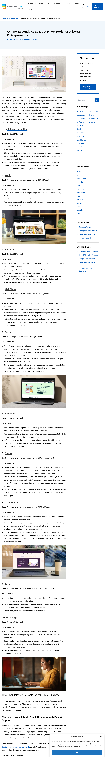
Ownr (8, 332)
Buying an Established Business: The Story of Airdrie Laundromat (81, 146)
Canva (8, 453)
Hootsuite (10, 413)
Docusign (11, 617)
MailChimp (11, 289)
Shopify (9, 249)
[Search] (97, 100)
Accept (77, 751)
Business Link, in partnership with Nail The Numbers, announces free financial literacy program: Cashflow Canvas (81, 193)
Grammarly (11, 502)
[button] (101, 735)
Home (4, 19)
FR (83, 10)
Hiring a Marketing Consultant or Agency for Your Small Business (81, 122)
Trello (8, 175)
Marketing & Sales (13, 19)
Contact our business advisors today (16, 747)
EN (83, 6)
